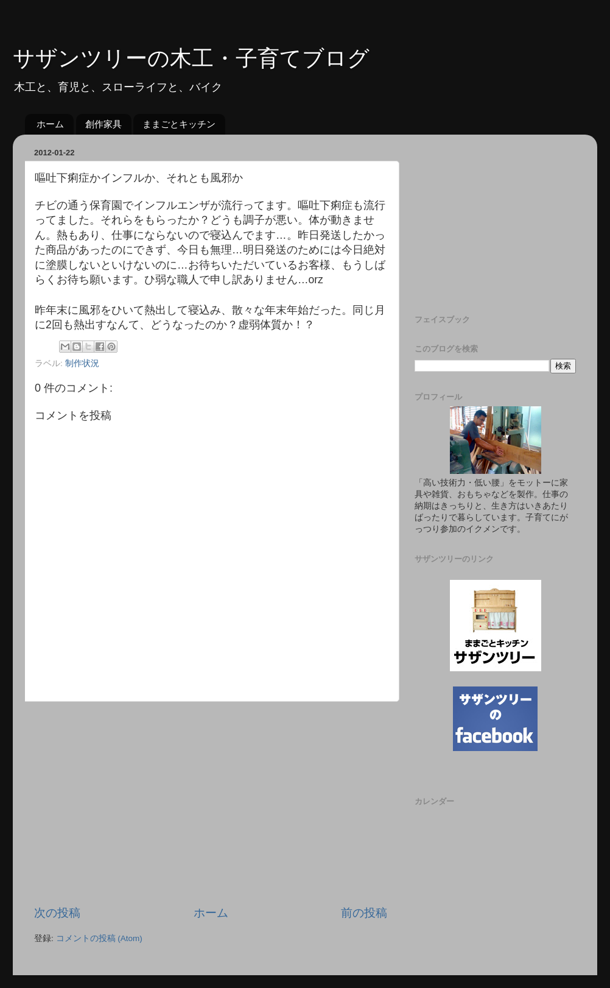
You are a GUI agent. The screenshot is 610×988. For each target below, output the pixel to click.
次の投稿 (57, 912)
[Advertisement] (210, 803)
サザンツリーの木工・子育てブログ (191, 58)
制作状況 (82, 363)
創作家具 (103, 124)
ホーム (50, 124)
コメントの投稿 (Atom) (99, 938)
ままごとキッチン (179, 124)
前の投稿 (364, 912)
